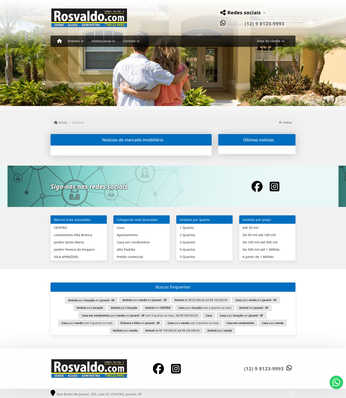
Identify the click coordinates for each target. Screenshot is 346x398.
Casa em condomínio (133, 242)
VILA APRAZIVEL (66, 256)
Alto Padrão (126, 249)
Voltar (285, 122)
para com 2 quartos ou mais (204, 308)
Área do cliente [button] (268, 41)
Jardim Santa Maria (69, 242)
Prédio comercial (130, 256)
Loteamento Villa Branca (73, 235)
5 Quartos (187, 256)
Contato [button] (129, 41)
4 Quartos (187, 249)
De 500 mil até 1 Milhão (261, 249)
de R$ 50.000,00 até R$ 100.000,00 (201, 300)
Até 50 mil (250, 227)
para (90, 308)
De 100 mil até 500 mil (260, 242)
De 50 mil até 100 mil (259, 235)
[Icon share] (257, 186)
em (158, 308)
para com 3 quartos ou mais (87, 323)
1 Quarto (187, 227)
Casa (120, 227)
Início (60, 122)
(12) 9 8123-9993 (264, 23)
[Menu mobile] (59, 41)
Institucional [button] (101, 41)
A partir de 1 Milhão (258, 256)
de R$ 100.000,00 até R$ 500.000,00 (172, 330)
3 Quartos (187, 242)
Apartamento (127, 235)
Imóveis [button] (74, 41)
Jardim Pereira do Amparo (74, 249)
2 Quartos (187, 235)
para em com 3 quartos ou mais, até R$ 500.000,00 (140, 315)
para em (91, 300)
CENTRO (60, 227)
